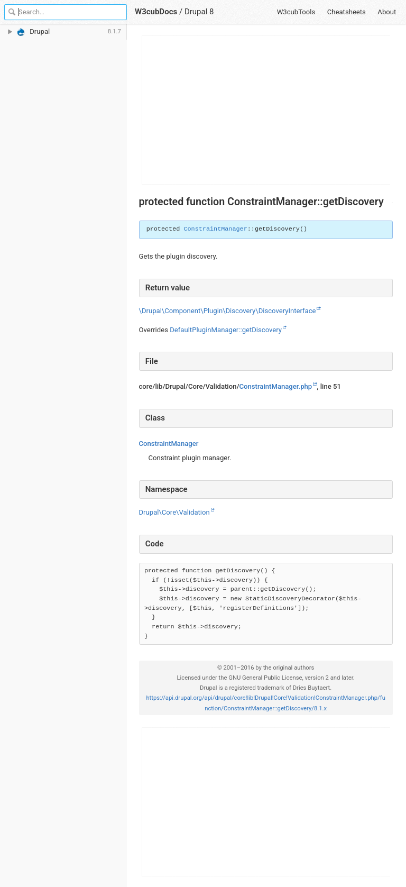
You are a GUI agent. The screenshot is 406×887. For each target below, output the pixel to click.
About (386, 12)
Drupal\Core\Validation (174, 512)
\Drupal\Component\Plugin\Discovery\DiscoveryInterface (227, 311)
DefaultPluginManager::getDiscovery (226, 330)
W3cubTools (296, 12)
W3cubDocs (156, 11)
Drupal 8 (199, 11)
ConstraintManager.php (275, 386)
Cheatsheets (346, 12)
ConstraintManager (215, 229)
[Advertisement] (266, 110)
